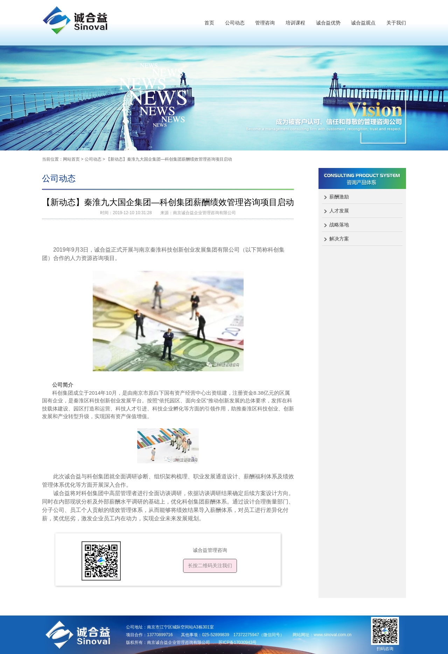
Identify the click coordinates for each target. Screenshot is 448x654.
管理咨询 (265, 23)
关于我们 (396, 23)
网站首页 (71, 159)
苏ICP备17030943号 (237, 642)
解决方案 (339, 238)
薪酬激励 (339, 196)
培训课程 (295, 23)
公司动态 (235, 23)
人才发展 (339, 210)
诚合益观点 (363, 23)
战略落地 (339, 224)
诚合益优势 (328, 23)
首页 (209, 23)
